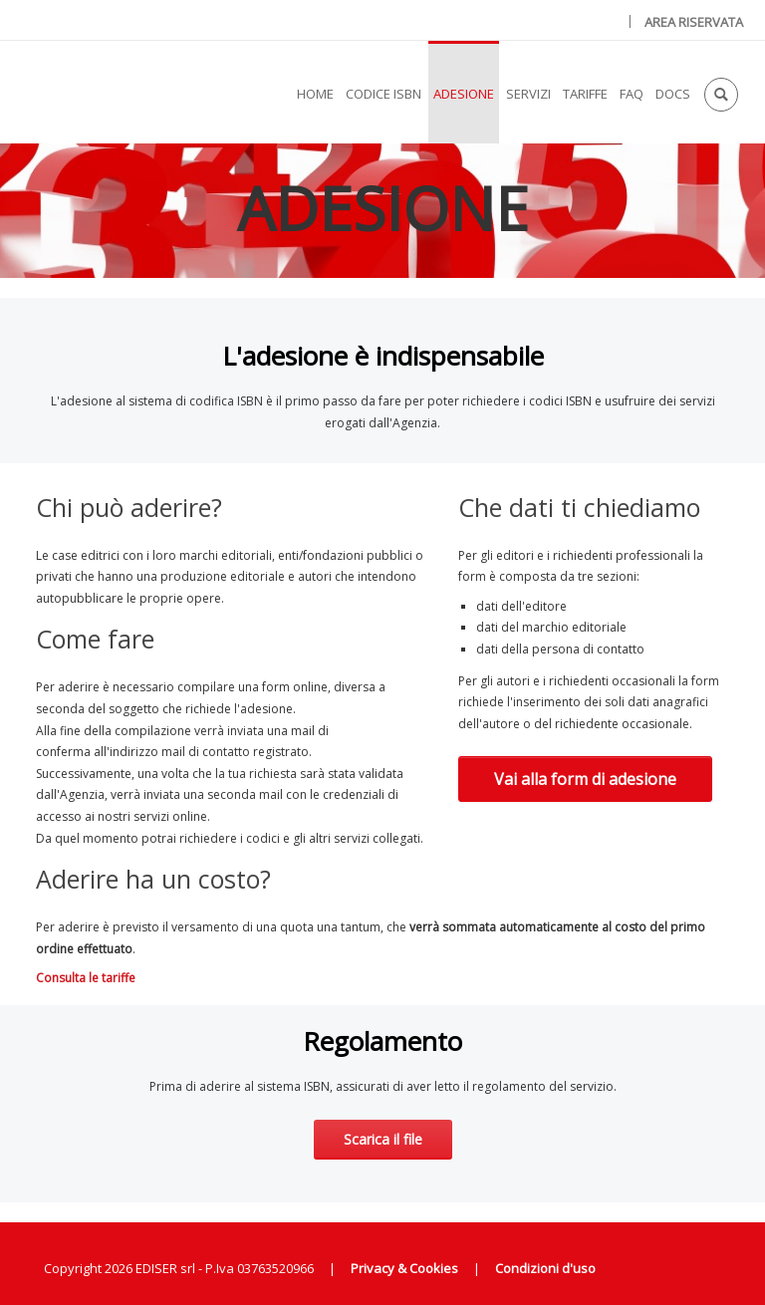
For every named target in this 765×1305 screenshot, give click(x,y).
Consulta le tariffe (85, 977)
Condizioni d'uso (545, 1268)
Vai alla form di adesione (585, 779)
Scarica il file (383, 1139)
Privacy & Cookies (404, 1268)
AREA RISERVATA (693, 22)
